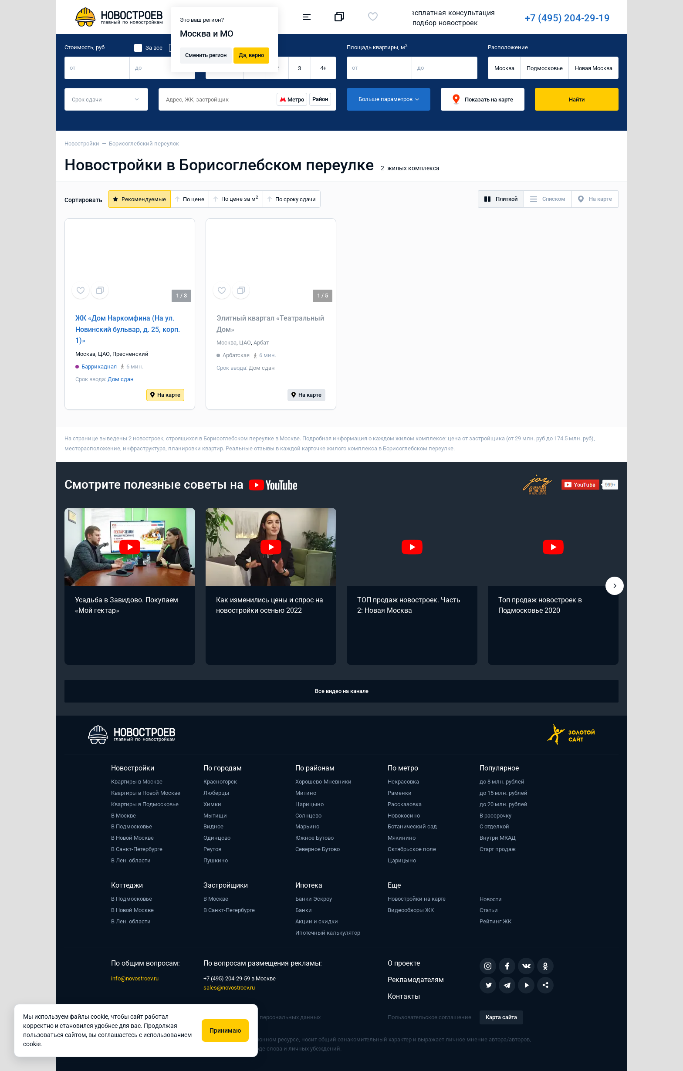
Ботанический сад (412, 826)
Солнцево (308, 815)
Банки (303, 910)
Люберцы (216, 793)
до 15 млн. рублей (503, 793)
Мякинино (402, 838)
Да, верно (251, 54)
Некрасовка (403, 781)
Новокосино (404, 815)
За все (153, 47)
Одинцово (216, 838)
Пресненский (130, 354)
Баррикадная (99, 366)
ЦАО (104, 354)
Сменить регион (206, 54)
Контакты (404, 996)
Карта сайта (501, 1017)
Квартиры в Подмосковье (145, 804)
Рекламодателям (416, 980)
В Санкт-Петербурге (136, 849)
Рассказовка (405, 804)
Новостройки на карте (417, 898)
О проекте (404, 963)
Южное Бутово (314, 838)
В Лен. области (131, 860)
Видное (213, 826)
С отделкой (494, 826)
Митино (305, 793)
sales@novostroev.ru (229, 987)
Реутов (212, 849)
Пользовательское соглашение (429, 1017)
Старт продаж (498, 849)
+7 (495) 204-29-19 (446, 18)
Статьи (489, 910)
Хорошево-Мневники (323, 781)
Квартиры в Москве (136, 781)
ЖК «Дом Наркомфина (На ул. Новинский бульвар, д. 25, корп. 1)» (127, 329)
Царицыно (309, 804)
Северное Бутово (317, 849)
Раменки (400, 793)
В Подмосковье (131, 826)
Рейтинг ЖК (495, 921)
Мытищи (215, 815)
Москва (504, 68)
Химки (212, 804)
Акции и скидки (316, 921)
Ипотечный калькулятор (327, 932)
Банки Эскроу (313, 898)
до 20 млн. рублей (503, 804)
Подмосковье (545, 68)
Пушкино (215, 860)
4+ (323, 68)
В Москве (123, 815)
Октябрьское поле (412, 849)
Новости (491, 899)
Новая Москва (593, 68)
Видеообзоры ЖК (411, 910)
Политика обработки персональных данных (262, 1017)
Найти (577, 99)
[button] (614, 586)
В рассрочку (495, 815)
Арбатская (236, 355)
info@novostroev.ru (135, 978)
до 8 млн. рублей (502, 781)
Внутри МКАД (498, 838)
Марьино (307, 826)
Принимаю (225, 1030)
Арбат (261, 342)
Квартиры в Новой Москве (145, 793)
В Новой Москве (132, 838)
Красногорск (220, 781)
